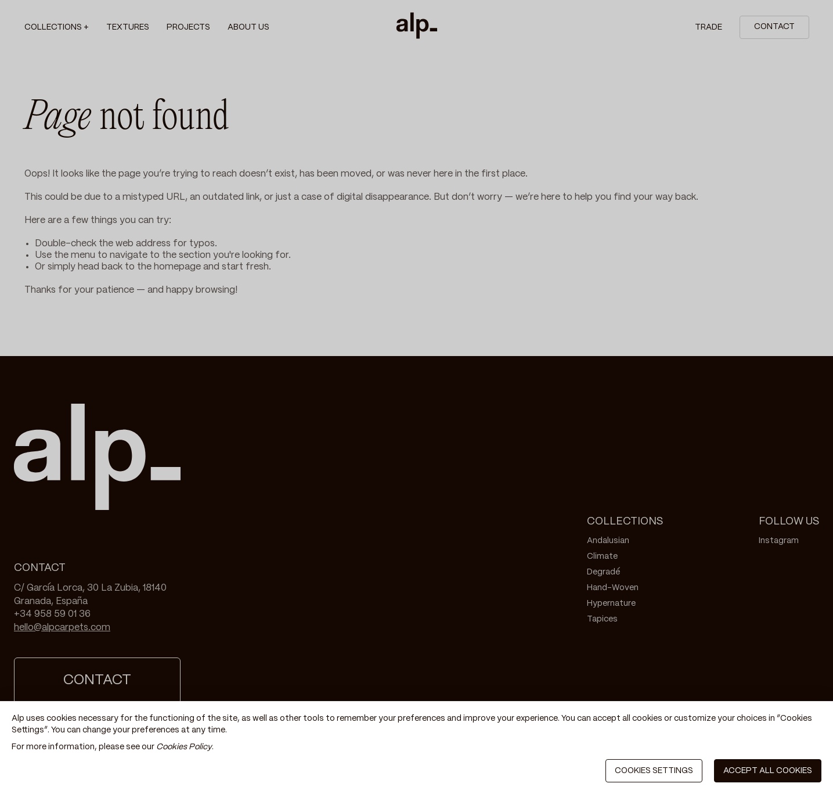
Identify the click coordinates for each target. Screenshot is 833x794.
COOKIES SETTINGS (654, 771)
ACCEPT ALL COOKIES (767, 771)
